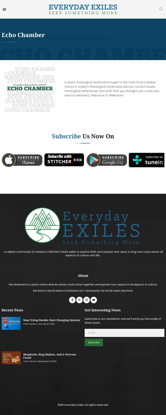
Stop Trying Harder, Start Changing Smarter (51, 320)
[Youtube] (93, 300)
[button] (4, 9)
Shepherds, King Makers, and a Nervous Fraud (49, 356)
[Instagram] (86, 300)
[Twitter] (79, 300)
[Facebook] (72, 300)
